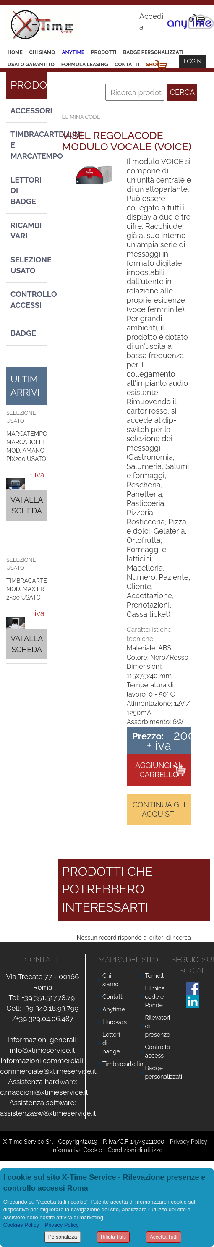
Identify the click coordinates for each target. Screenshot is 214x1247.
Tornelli (155, 975)
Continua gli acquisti (159, 809)
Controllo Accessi (28, 299)
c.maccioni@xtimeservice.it (44, 1092)
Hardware (115, 1022)
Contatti (127, 65)
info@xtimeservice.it (43, 1050)
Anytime (73, 52)
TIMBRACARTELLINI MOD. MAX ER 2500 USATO (33, 589)
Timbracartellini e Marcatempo (28, 145)
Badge (23, 333)
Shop (153, 65)
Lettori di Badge (26, 191)
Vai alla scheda (26, 505)
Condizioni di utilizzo (134, 1150)
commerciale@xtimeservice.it (48, 1071)
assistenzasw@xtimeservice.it (48, 1113)
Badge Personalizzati (153, 52)
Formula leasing (84, 65)
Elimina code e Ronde (155, 997)
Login (192, 61)
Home (15, 52)
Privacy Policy (188, 1141)
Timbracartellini (123, 1064)
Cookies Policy (21, 1225)
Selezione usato (28, 265)
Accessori (28, 110)
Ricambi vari (26, 231)
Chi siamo (42, 52)
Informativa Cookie (77, 1150)
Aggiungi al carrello (159, 770)
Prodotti (103, 52)
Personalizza (62, 1237)
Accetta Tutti (163, 1237)
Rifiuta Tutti (113, 1237)
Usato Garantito (31, 65)
